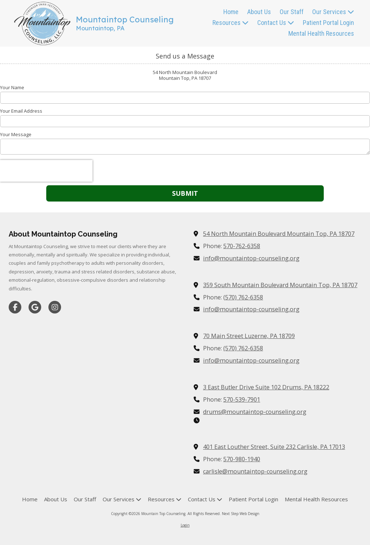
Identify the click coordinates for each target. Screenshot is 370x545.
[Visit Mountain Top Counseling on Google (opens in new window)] (35, 307)
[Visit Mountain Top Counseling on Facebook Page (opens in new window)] (15, 307)
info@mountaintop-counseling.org (251, 258)
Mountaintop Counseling (125, 19)
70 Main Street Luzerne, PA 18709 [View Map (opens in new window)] (249, 336)
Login (185, 525)
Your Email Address (21, 111)
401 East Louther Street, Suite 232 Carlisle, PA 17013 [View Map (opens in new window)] (274, 447)
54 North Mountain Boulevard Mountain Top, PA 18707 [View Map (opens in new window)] (278, 234)
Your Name (12, 87)
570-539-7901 (241, 399)
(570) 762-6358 (243, 297)
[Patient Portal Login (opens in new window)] (328, 23)
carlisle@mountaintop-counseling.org (255, 471)
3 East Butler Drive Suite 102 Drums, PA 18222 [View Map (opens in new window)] (266, 387)
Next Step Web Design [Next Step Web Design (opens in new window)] (240, 513)
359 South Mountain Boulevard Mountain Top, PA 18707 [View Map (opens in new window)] (280, 285)
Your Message (15, 134)
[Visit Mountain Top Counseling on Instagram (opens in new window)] (54, 307)
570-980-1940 (241, 459)
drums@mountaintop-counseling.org (254, 412)
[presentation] (46, 171)
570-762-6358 (241, 246)
